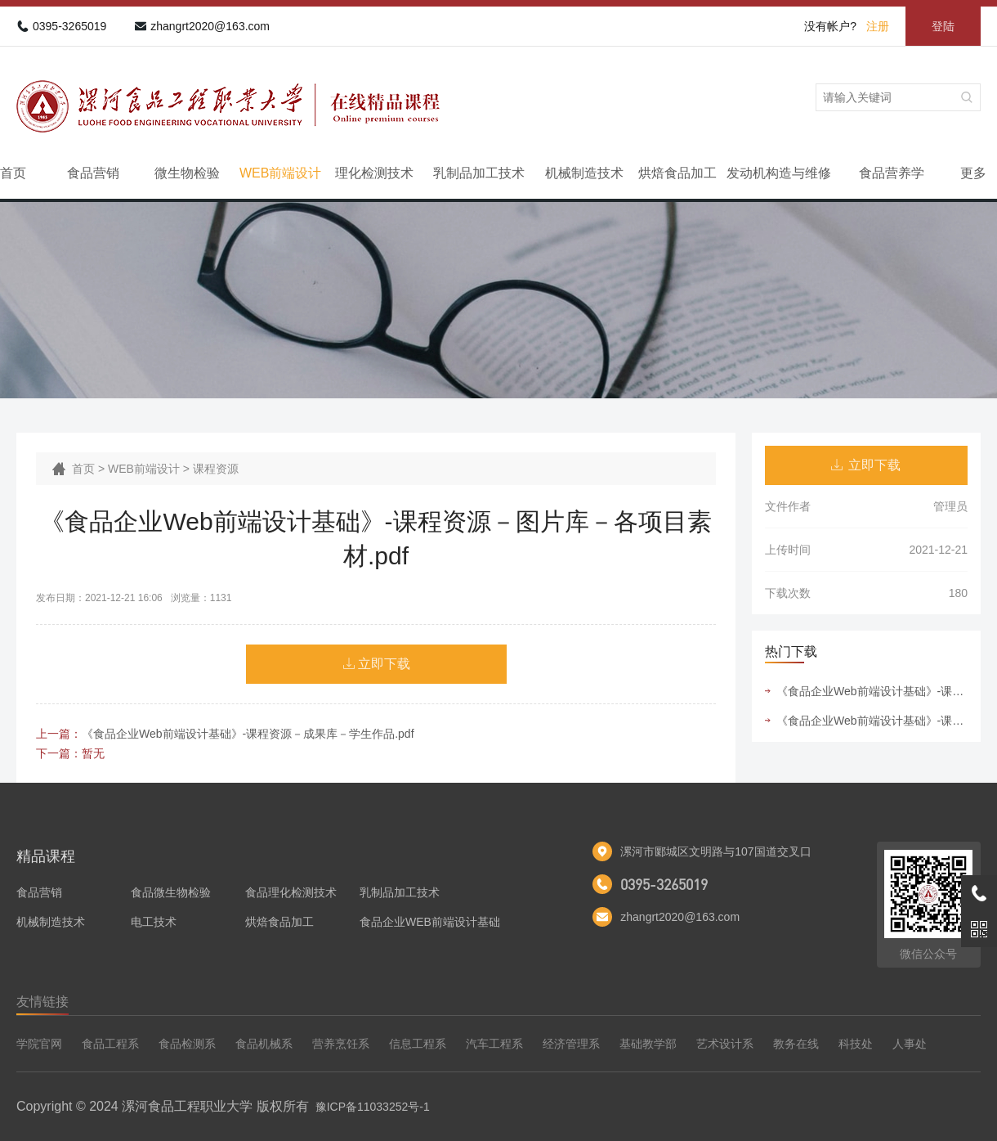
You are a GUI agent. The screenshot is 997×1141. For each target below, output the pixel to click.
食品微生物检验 (171, 892)
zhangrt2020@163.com (210, 26)
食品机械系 (264, 1043)
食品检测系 (187, 1043)
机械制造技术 (584, 173)
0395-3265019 (69, 26)
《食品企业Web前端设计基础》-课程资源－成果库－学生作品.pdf (248, 733)
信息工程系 (417, 1043)
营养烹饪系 (340, 1043)
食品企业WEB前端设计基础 (430, 921)
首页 (13, 173)
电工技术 (154, 921)
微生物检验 (187, 173)
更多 (973, 173)
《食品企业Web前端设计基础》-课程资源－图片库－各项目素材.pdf (872, 691)
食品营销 (93, 173)
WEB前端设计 (280, 173)
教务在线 (796, 1043)
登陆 (943, 26)
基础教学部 (648, 1043)
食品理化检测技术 (291, 892)
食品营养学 (891, 173)
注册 (877, 26)
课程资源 (216, 468)
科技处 (855, 1043)
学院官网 (39, 1043)
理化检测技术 (374, 173)
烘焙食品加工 (677, 173)
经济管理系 (571, 1043)
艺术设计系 (724, 1043)
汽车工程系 (494, 1043)
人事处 (909, 1043)
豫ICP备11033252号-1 (372, 1106)
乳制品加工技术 (479, 173)
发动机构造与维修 (779, 173)
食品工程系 (110, 1043)
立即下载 (384, 664)
